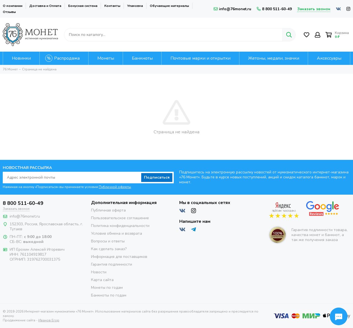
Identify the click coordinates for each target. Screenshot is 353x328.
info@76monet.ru (232, 9)
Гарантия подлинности (111, 264)
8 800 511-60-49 (274, 9)
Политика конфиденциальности (120, 225)
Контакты (112, 6)
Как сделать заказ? (109, 249)
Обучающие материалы (169, 6)
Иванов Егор (48, 320)
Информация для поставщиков (119, 256)
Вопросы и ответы (108, 241)
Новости (98, 272)
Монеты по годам (107, 287)
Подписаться (157, 177)
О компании (12, 6)
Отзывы (9, 12)
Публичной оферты (115, 187)
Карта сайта (102, 279)
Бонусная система (82, 6)
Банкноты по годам (108, 295)
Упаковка (135, 6)
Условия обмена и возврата (116, 233)
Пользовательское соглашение (120, 218)
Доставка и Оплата (45, 6)
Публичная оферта (108, 210)
